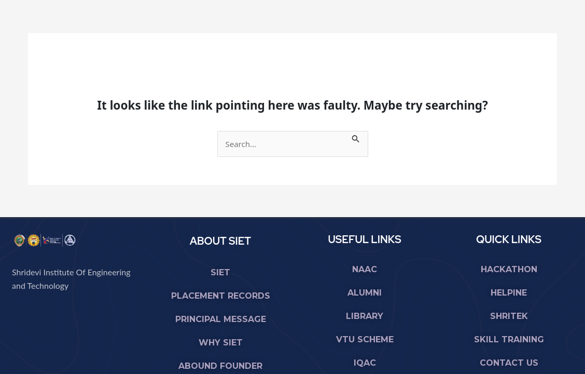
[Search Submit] (356, 137)
